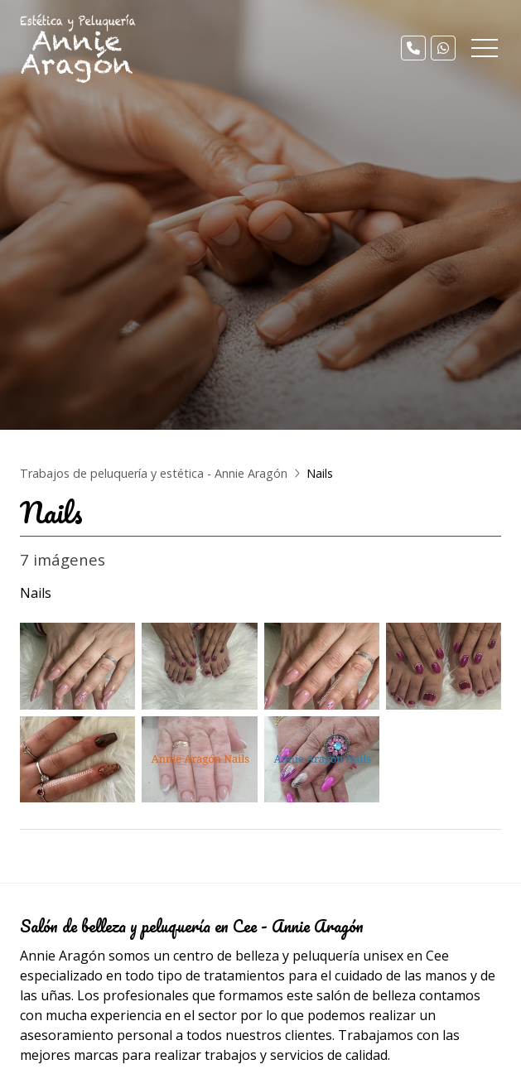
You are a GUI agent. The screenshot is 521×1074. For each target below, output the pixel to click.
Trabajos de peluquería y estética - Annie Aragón (153, 473)
